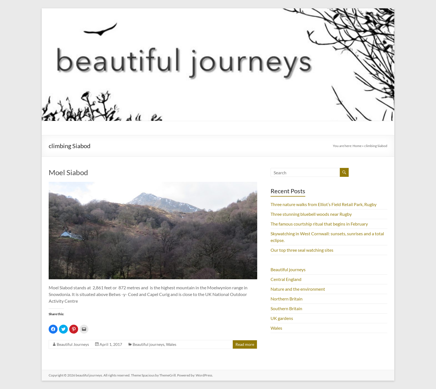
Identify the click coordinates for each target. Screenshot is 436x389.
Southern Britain (286, 308)
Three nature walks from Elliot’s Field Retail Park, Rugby (323, 204)
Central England (286, 279)
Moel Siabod (68, 172)
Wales (171, 344)
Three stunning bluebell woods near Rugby (311, 214)
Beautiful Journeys (73, 344)
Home (357, 146)
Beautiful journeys (148, 344)
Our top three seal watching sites (302, 250)
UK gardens (282, 318)
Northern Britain (287, 298)
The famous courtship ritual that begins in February (319, 223)
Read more (245, 344)
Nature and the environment (298, 289)
